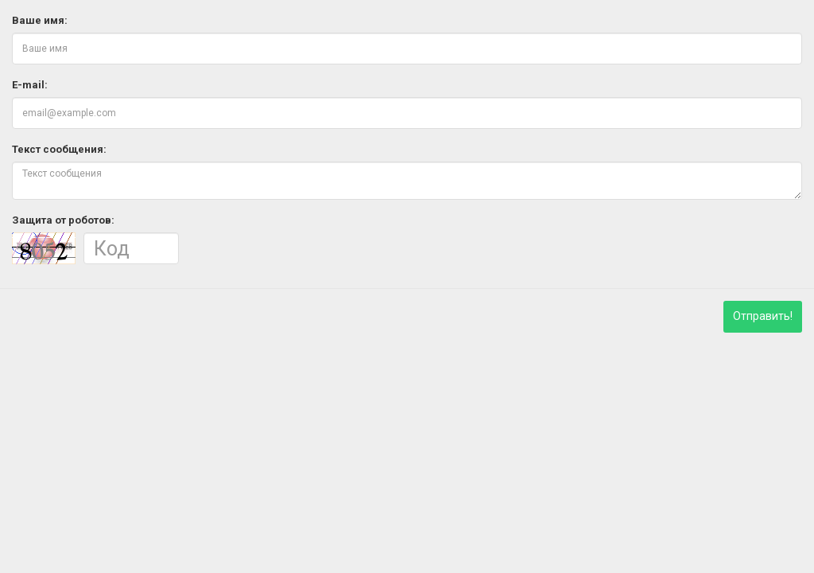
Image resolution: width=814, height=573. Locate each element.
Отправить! (763, 316)
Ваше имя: (40, 20)
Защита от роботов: (63, 220)
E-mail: (30, 85)
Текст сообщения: (59, 149)
